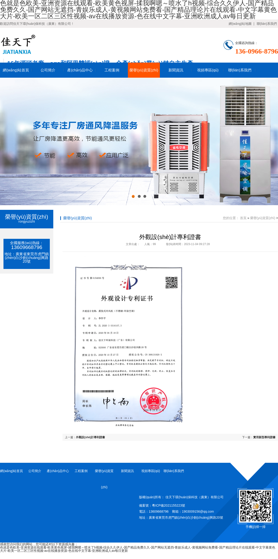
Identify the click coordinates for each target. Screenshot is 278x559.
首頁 (243, 218)
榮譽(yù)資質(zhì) (144, 70)
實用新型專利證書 (264, 437)
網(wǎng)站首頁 (16, 70)
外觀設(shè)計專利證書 (90, 437)
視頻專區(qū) (207, 70)
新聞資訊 (175, 70)
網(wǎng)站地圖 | (241, 24)
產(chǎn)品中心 (79, 70)
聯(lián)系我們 (267, 24)
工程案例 (111, 70)
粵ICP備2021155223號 (168, 505)
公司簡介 (48, 70)
